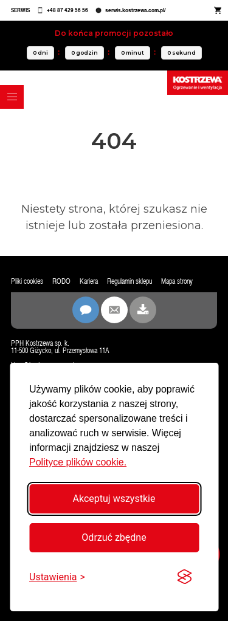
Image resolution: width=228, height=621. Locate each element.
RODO (61, 281)
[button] (12, 97)
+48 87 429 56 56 (67, 10)
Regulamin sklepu (129, 281)
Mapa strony (177, 281)
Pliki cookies (27, 281)
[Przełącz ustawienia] (57, 577)
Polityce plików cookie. (77, 462)
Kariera (89, 281)
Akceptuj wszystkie (114, 498)
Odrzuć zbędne (113, 537)
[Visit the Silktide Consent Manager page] (184, 577)
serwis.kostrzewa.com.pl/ (135, 10)
